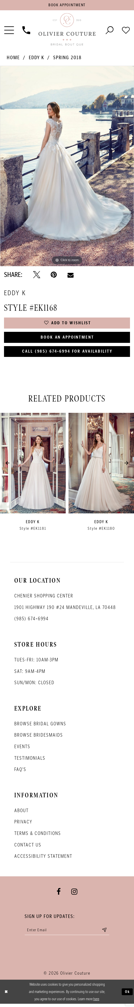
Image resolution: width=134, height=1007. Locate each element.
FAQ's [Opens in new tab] (20, 772)
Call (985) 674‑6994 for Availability (67, 353)
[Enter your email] (67, 932)
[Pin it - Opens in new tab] (54, 275)
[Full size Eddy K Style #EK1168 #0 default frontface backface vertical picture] (67, 166)
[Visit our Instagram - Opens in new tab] (74, 894)
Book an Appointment (67, 338)
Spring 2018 (67, 58)
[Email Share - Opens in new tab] (71, 275)
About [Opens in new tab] (21, 813)
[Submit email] (106, 932)
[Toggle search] (109, 30)
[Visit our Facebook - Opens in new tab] (59, 894)
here (96, 1001)
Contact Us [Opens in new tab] (27, 847)
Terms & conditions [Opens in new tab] (37, 836)
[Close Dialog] (6, 994)
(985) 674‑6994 (31, 621)
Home (13, 58)
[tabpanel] (67, 166)
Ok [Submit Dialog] (127, 994)
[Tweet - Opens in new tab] (36, 275)
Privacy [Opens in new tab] (23, 824)
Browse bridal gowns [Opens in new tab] (40, 726)
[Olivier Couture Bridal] (67, 30)
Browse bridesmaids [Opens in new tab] (38, 738)
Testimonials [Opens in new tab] (29, 760)
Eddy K (36, 58)
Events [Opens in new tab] (22, 749)
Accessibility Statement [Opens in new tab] (43, 859)
